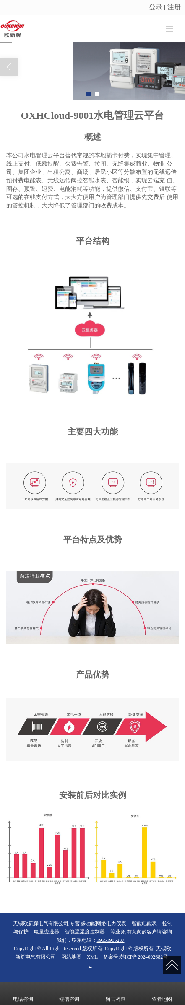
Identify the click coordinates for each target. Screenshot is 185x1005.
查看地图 (162, 993)
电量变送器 (46, 932)
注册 (174, 6)
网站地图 (71, 957)
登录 (155, 6)
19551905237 (111, 940)
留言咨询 (116, 993)
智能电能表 (144, 923)
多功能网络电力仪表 (103, 923)
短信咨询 (69, 993)
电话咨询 (23, 993)
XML (92, 957)
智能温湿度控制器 (85, 932)
